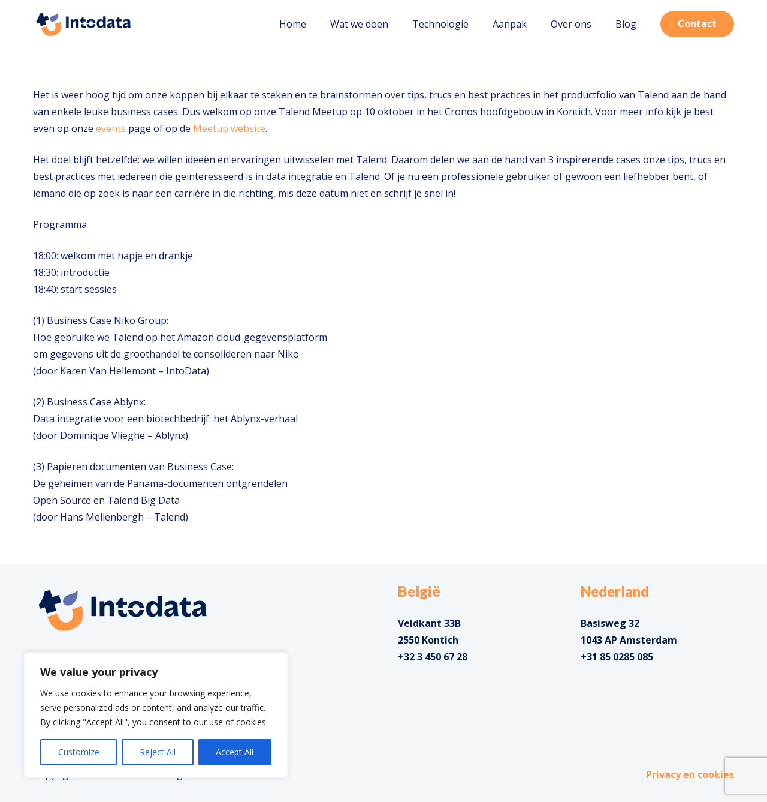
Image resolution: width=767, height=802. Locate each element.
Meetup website (229, 128)
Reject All (158, 752)
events (111, 128)
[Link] (83, 24)
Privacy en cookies (690, 774)
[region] (156, 715)
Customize (78, 752)
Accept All (234, 752)
